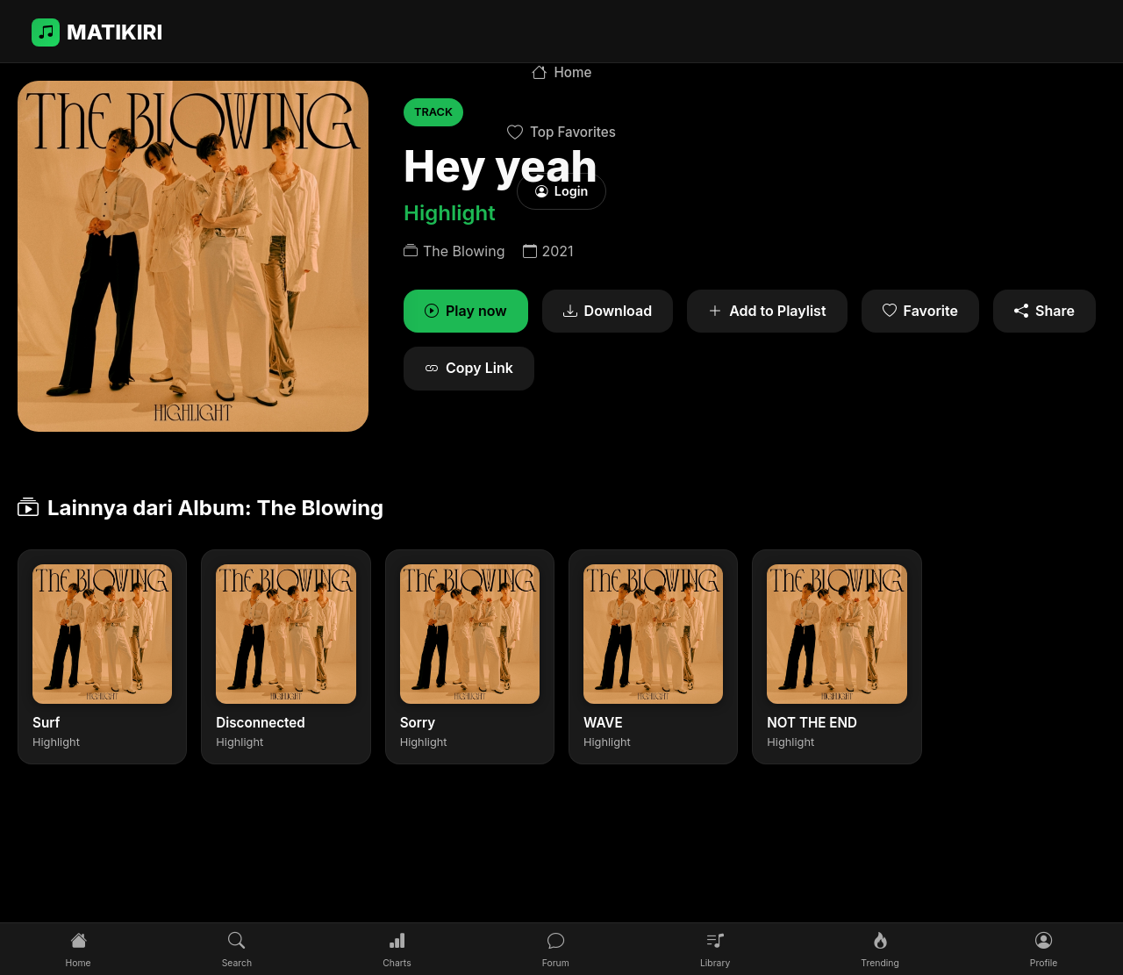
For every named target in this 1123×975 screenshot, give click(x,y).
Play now (466, 311)
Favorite (920, 311)
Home (562, 73)
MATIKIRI (97, 32)
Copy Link (469, 368)
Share (1044, 311)
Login (561, 191)
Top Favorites (561, 132)
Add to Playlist (767, 311)
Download (608, 311)
